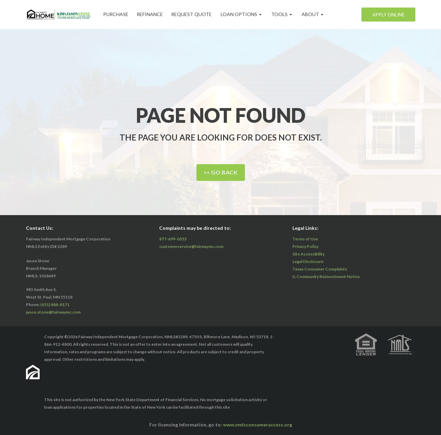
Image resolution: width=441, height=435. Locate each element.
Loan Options (245, 14)
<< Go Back (221, 172)
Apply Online (387, 14)
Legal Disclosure (307, 261)
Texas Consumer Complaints (319, 269)
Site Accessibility (308, 253)
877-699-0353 (173, 238)
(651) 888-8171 (54, 304)
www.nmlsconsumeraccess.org (257, 424)
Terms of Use (305, 238)
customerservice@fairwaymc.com (191, 246)
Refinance (152, 14)
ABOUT (317, 14)
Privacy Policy (305, 246)
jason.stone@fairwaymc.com (53, 312)
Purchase (116, 14)
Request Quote (195, 14)
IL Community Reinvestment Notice (326, 276)
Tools (286, 14)
